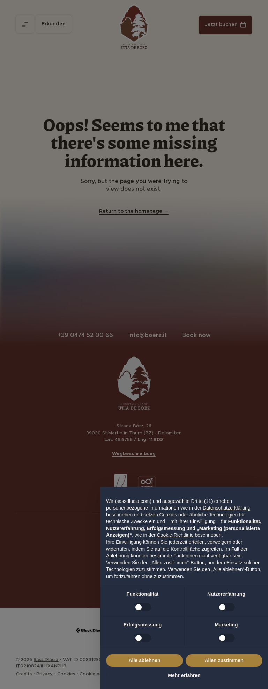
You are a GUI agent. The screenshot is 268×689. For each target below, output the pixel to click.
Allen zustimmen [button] (223, 660)
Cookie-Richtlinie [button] (175, 535)
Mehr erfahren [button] (184, 675)
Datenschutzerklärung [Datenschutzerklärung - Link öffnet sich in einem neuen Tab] (226, 508)
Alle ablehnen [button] (144, 660)
